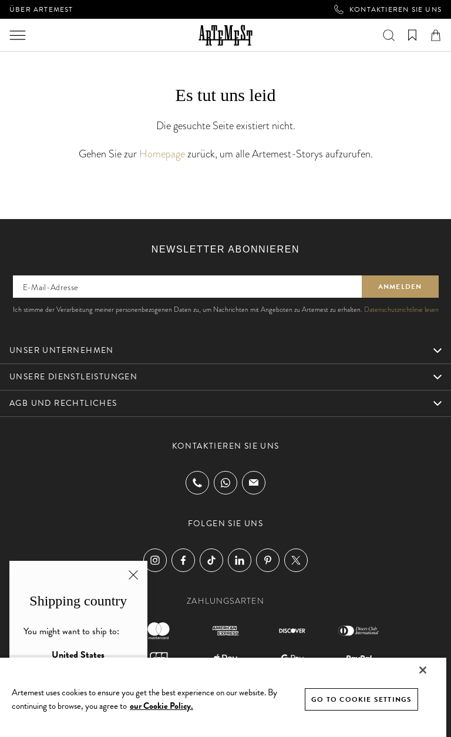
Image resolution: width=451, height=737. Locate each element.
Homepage (162, 153)
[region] (223, 697)
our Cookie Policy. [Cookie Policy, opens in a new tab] (161, 705)
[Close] (422, 670)
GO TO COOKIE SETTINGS (361, 699)
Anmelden (400, 286)
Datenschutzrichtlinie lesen (401, 309)
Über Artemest (41, 9)
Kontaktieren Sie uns (388, 9)
